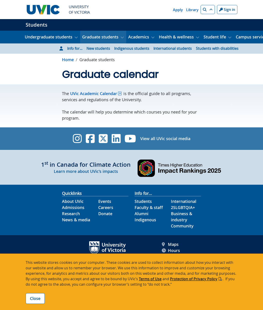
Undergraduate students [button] (48, 37)
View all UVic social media (165, 138)
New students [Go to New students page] (98, 48)
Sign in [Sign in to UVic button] (227, 9)
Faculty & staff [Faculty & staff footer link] (149, 207)
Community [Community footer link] (182, 226)
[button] (208, 9)
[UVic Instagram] (77, 139)
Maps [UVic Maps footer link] (170, 244)
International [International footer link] (183, 201)
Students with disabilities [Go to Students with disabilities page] (217, 48)
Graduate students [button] (100, 37)
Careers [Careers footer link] (105, 207)
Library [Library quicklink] (192, 9)
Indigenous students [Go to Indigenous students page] (131, 48)
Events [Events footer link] (104, 201)
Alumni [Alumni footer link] (141, 213)
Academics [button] (138, 37)
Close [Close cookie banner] (35, 298)
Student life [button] (215, 37)
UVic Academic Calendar (93, 93)
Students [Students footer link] (143, 201)
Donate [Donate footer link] (105, 213)
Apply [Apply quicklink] (178, 9)
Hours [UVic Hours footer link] (171, 250)
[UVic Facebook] (90, 139)
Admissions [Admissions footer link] (73, 207)
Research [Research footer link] (71, 213)
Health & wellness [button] (176, 37)
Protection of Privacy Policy (193, 278)
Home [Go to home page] (68, 59)
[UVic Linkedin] (116, 139)
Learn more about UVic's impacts (86, 171)
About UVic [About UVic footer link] (73, 201)
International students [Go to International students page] (172, 48)
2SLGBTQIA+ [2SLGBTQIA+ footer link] (183, 207)
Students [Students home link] (36, 24)
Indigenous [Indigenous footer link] (145, 219)
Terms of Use (150, 278)
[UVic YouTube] (130, 139)
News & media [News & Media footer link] (76, 219)
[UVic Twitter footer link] (103, 139)
